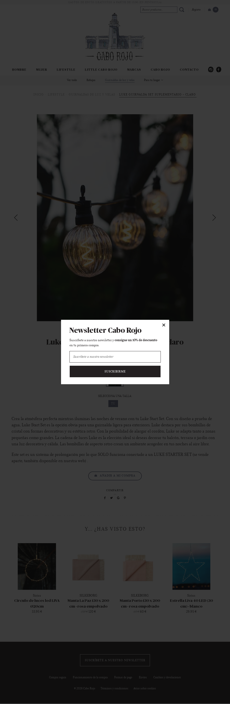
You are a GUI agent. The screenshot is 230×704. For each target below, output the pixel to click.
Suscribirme (115, 371)
